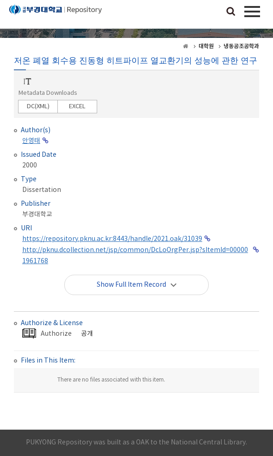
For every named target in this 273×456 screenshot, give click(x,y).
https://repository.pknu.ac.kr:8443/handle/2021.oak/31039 (112, 239)
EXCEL (77, 106)
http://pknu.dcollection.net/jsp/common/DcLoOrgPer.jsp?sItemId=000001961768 (135, 255)
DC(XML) (38, 106)
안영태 (31, 141)
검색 (231, 12)
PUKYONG (55, 16)
